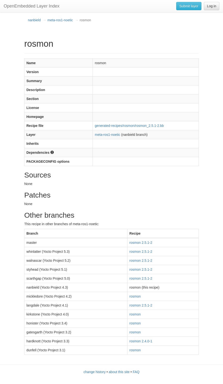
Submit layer (188, 6)
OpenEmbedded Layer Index (31, 6)
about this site (119, 372)
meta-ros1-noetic (60, 20)
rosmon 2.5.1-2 (140, 243)
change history (95, 372)
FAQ (136, 372)
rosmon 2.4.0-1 (140, 341)
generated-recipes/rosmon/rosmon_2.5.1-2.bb (129, 126)
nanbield (34, 20)
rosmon (135, 296)
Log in (211, 6)
